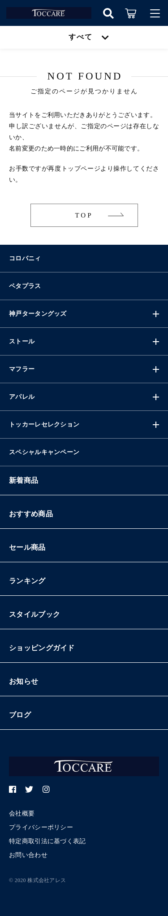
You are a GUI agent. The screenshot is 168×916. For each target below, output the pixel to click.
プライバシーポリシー (41, 827)
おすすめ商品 (31, 514)
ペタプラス (25, 286)
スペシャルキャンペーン (44, 452)
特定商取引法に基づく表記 (47, 841)
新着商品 (23, 480)
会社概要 (21, 813)
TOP (84, 215)
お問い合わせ (28, 855)
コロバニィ (25, 258)
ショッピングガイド (42, 648)
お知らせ (23, 681)
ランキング (27, 581)
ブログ (20, 715)
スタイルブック (34, 614)
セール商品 (27, 547)
